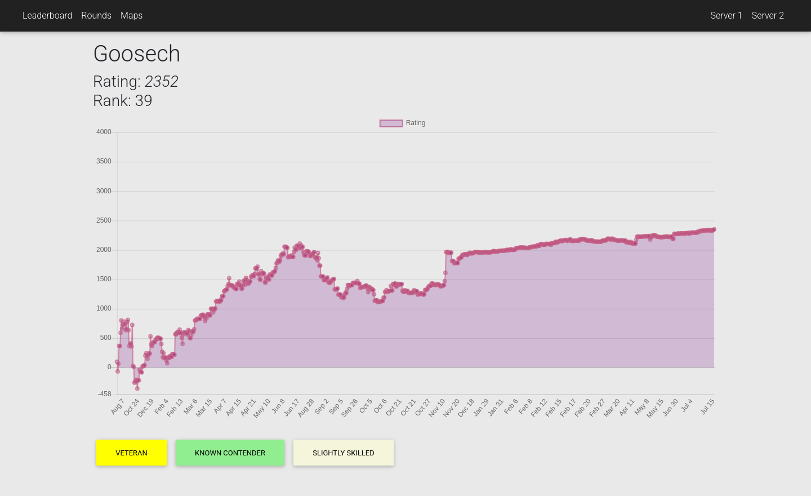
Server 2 (768, 15)
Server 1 (726, 15)
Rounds (96, 15)
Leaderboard (47, 15)
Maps (131, 15)
